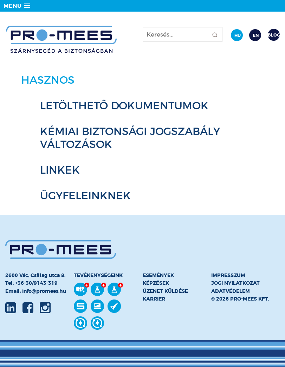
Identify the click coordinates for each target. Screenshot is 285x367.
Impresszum (228, 275)
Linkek (60, 169)
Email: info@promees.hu (35, 291)
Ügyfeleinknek (85, 195)
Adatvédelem (230, 291)
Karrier (154, 299)
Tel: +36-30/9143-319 (31, 283)
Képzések (156, 283)
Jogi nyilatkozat (235, 283)
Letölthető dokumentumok (124, 105)
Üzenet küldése (165, 291)
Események (158, 275)
